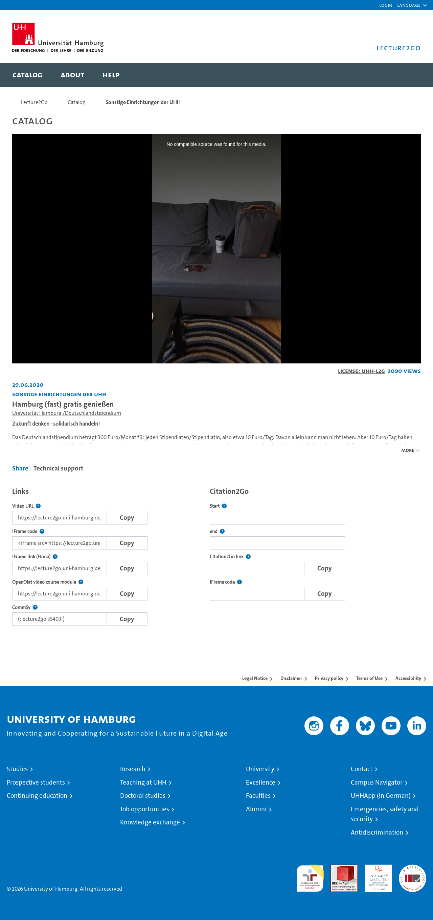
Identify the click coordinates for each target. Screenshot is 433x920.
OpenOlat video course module (47, 582)
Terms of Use (369, 678)
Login (385, 4)
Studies (17, 769)
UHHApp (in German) (381, 795)
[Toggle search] (409, 75)
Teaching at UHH (143, 782)
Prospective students (36, 782)
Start (218, 506)
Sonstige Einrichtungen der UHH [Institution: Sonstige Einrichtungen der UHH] (59, 394)
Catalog (77, 102)
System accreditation (412, 872)
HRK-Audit (377, 868)
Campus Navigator (377, 782)
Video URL (26, 506)
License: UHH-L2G (361, 370)
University (260, 769)
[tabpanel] (216, 554)
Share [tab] (20, 468)
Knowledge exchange (150, 822)
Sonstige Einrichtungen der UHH (143, 102)
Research (132, 769)
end (217, 531)
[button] (408, 5)
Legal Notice (255, 678)
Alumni (256, 809)
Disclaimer (291, 678)
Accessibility (408, 678)
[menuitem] (27, 75)
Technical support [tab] (58, 468)
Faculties (258, 795)
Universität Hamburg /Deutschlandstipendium (66, 412)
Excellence (260, 782)
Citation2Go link (230, 556)
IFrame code (28, 531)
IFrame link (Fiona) (35, 556)
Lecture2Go (34, 102)
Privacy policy (329, 678)
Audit (337, 868)
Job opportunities (144, 809)
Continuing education (37, 795)
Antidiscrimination (377, 832)
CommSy (25, 607)
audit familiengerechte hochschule (310, 876)
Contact (361, 769)
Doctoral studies (142, 795)
